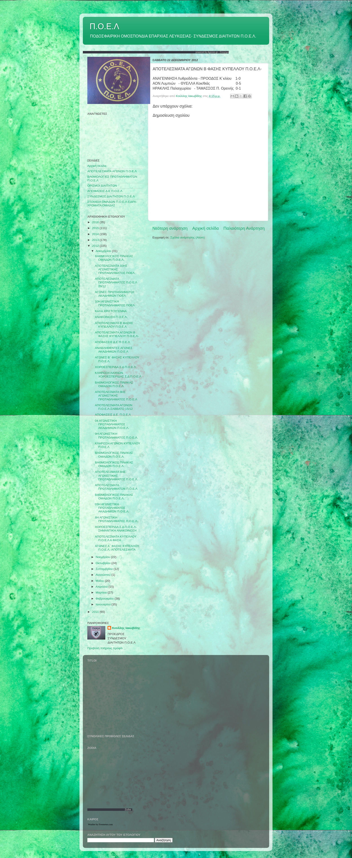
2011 (96, 611)
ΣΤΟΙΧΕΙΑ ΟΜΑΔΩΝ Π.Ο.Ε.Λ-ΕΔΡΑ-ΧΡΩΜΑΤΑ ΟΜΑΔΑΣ (112, 203)
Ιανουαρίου (103, 604)
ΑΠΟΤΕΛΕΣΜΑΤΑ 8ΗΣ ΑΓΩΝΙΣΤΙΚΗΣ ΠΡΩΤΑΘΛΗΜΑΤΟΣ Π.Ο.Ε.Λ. (116, 475)
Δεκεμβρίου (104, 251)
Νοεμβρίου (103, 557)
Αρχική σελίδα (205, 228)
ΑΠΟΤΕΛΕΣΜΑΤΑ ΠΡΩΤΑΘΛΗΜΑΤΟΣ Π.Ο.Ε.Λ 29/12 (116, 282)
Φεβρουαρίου (105, 598)
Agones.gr (213, 52)
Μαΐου (100, 580)
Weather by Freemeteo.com (100, 824)
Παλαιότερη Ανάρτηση (244, 228)
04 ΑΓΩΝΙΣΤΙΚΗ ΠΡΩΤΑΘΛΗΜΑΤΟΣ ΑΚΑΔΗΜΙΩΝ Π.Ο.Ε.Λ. (112, 424)
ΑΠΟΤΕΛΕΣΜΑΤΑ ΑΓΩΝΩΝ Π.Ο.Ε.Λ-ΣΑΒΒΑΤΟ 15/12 (114, 407)
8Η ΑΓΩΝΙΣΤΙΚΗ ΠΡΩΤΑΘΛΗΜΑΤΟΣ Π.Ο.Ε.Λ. (116, 519)
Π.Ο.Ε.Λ (104, 26)
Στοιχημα (224, 52)
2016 (96, 222)
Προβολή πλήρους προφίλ (105, 648)
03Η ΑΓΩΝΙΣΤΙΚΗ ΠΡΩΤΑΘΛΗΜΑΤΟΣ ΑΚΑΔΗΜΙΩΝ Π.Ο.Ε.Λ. (112, 508)
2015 (96, 228)
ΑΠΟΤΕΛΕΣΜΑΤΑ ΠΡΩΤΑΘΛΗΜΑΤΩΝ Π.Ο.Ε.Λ (116, 486)
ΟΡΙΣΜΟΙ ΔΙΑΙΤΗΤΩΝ (102, 185)
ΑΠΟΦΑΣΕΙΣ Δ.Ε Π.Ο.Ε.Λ (104, 191)
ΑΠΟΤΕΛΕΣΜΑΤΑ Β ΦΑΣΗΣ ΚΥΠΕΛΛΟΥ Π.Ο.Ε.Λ (114, 324)
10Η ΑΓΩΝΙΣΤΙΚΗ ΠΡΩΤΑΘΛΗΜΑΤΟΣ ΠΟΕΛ (115, 303)
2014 (96, 234)
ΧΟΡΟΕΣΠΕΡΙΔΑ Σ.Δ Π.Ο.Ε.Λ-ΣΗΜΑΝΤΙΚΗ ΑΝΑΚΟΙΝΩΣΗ (116, 528)
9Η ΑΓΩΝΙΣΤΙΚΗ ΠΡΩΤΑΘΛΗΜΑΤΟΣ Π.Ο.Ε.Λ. (116, 435)
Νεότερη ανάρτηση (170, 228)
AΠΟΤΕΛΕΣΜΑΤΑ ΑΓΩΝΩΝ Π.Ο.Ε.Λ (112, 171)
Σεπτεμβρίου (105, 569)
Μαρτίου (102, 592)
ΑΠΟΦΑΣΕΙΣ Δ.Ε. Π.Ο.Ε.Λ (113, 414)
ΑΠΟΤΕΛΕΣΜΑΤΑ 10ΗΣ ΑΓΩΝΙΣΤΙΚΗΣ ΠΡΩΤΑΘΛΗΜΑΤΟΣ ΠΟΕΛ (115, 269)
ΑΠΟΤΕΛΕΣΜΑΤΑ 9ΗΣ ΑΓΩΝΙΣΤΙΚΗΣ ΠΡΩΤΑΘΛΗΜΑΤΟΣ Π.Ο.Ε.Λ (116, 395)
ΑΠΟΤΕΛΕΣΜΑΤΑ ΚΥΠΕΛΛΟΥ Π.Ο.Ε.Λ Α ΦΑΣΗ (115, 538)
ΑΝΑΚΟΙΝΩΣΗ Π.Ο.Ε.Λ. (111, 317)
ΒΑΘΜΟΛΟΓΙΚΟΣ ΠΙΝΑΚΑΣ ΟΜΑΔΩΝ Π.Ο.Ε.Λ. (114, 257)
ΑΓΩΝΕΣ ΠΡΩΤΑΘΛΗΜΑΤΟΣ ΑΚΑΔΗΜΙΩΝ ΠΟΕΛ (115, 293)
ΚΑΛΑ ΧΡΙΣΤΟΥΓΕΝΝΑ (111, 311)
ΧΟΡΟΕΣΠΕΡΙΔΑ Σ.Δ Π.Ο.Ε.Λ (115, 367)
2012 (96, 245)
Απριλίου (102, 586)
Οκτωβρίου (103, 563)
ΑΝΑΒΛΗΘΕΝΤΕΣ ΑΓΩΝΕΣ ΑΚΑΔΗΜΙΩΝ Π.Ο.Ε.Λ (113, 349)
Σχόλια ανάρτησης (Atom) (187, 237)
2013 (96, 240)
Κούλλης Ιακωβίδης (126, 628)
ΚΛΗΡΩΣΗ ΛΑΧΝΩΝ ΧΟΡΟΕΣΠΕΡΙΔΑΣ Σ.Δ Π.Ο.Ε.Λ (118, 374)
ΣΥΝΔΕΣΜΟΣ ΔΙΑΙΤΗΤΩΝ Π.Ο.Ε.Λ (111, 196)
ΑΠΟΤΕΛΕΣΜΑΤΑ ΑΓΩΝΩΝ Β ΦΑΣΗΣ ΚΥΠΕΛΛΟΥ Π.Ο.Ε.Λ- (117, 334)
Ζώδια (128, 809)
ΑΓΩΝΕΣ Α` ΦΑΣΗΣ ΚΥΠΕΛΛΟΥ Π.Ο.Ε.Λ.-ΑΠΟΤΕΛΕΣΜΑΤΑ (117, 547)
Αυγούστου (103, 574)
